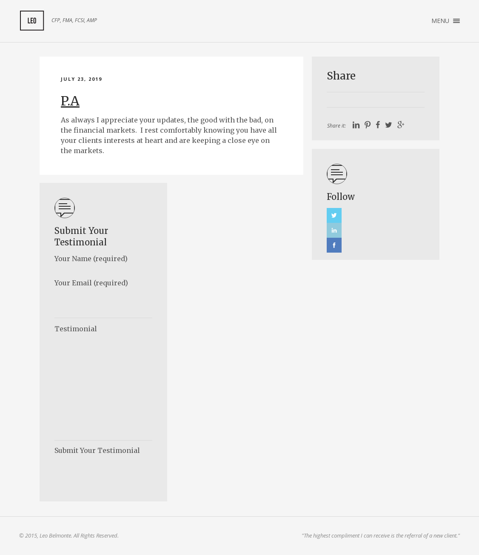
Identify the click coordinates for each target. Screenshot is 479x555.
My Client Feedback (32, 21)
